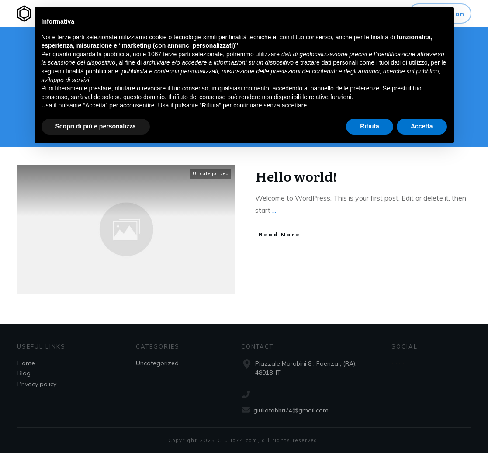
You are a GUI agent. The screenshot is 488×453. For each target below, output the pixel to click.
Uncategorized (211, 173)
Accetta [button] (422, 126)
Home (26, 363)
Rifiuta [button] (369, 126)
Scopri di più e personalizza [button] (95, 126)
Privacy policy (36, 384)
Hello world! (296, 176)
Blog (24, 373)
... (274, 210)
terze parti (176, 54)
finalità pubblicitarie (92, 71)
